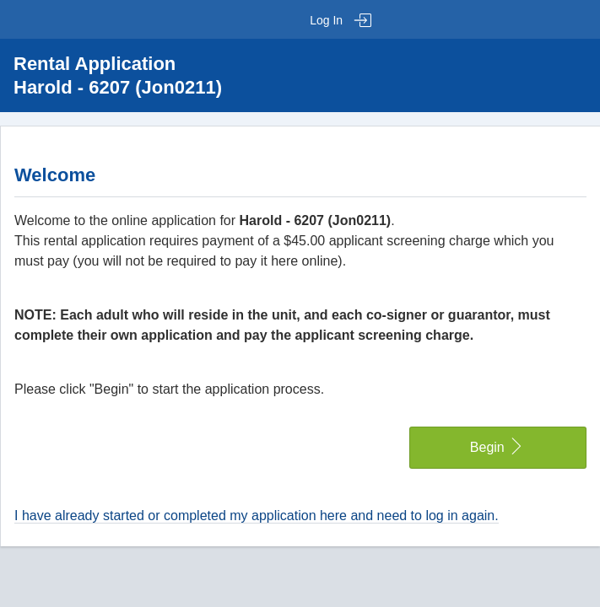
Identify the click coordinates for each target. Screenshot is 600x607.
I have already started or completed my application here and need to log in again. (256, 515)
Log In (341, 20)
